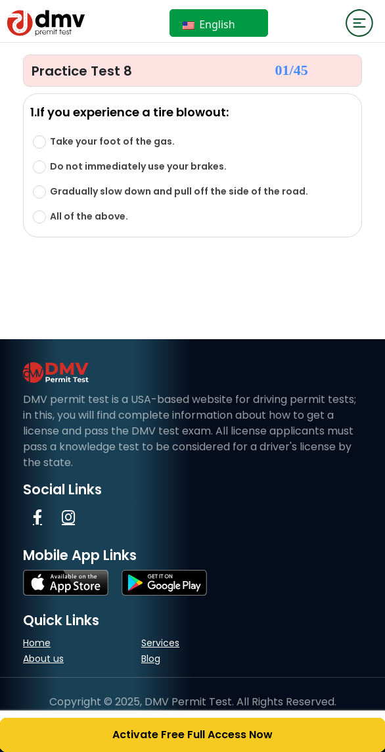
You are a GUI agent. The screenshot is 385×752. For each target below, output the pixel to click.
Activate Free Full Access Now (192, 734)
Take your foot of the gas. (112, 141)
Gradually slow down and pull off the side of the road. (179, 191)
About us (43, 658)
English (209, 24)
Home (37, 642)
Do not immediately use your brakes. (138, 166)
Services (160, 642)
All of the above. (89, 216)
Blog (150, 658)
